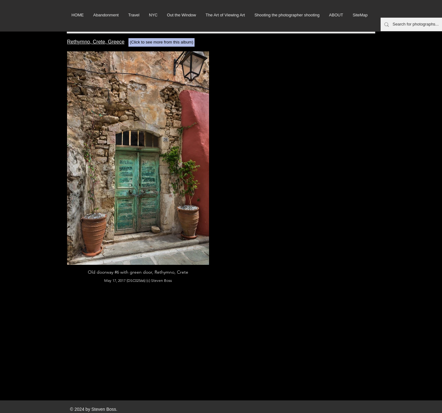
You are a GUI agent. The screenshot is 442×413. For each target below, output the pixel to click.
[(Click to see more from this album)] (161, 42)
